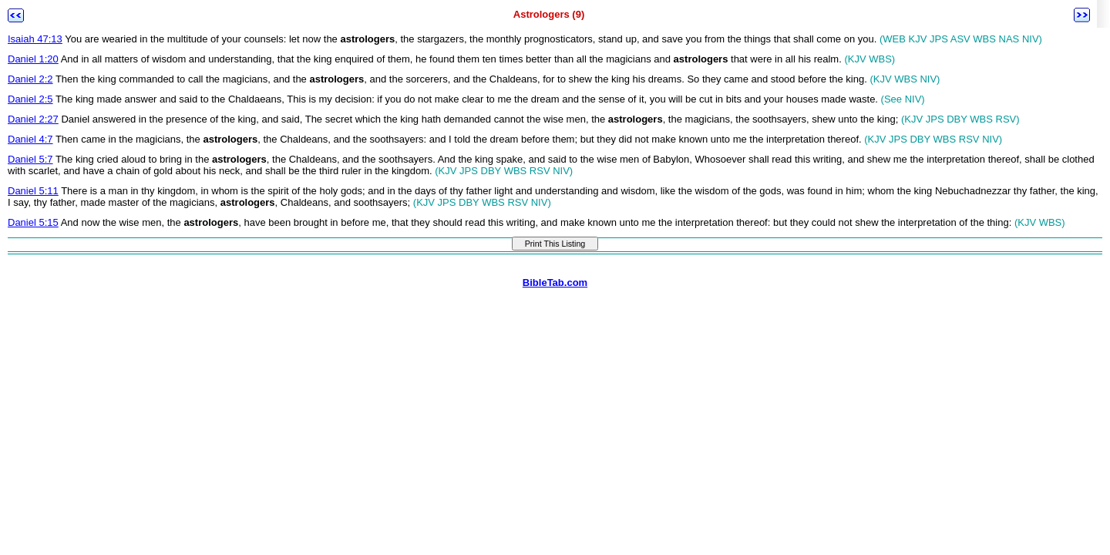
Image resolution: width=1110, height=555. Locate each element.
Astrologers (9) (548, 14)
